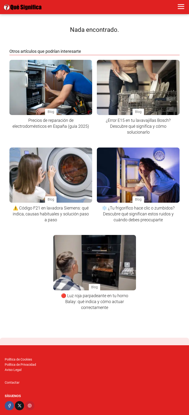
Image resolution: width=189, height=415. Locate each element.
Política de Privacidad (20, 364)
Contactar (12, 382)
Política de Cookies (18, 359)
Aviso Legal (13, 370)
